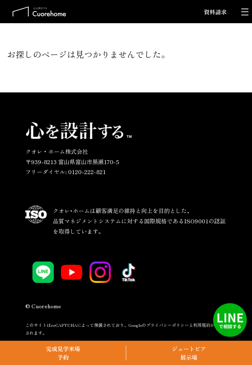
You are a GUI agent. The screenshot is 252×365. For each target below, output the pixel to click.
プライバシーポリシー (167, 325)
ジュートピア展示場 (189, 352)
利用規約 (201, 325)
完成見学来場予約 (63, 352)
